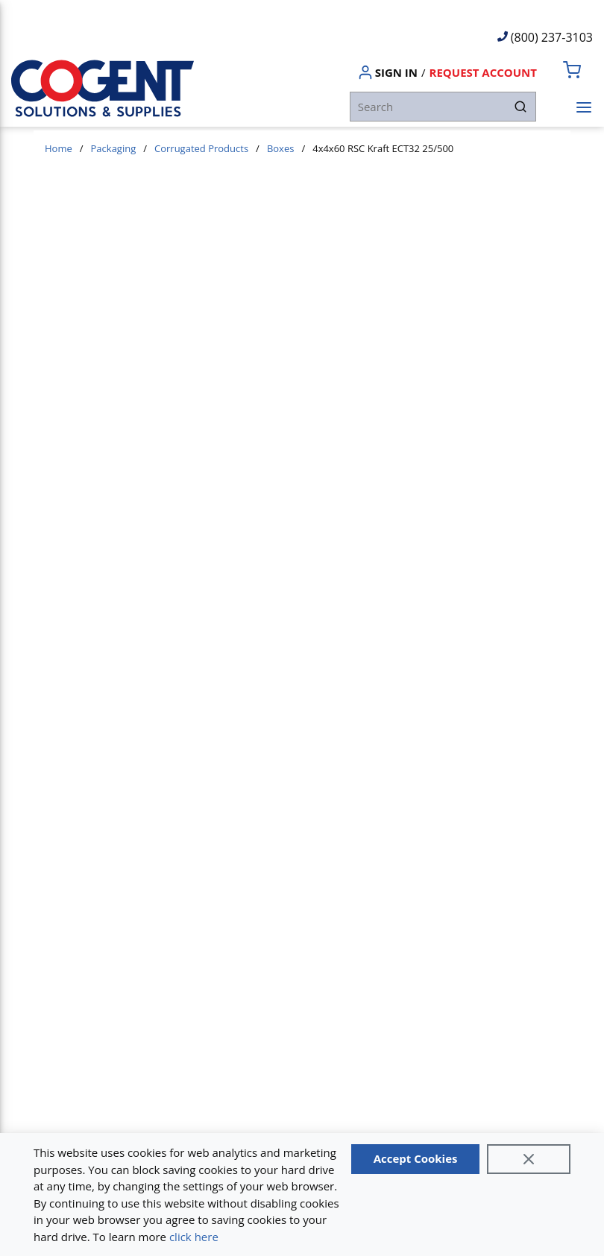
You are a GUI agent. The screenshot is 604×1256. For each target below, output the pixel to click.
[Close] (528, 1159)
